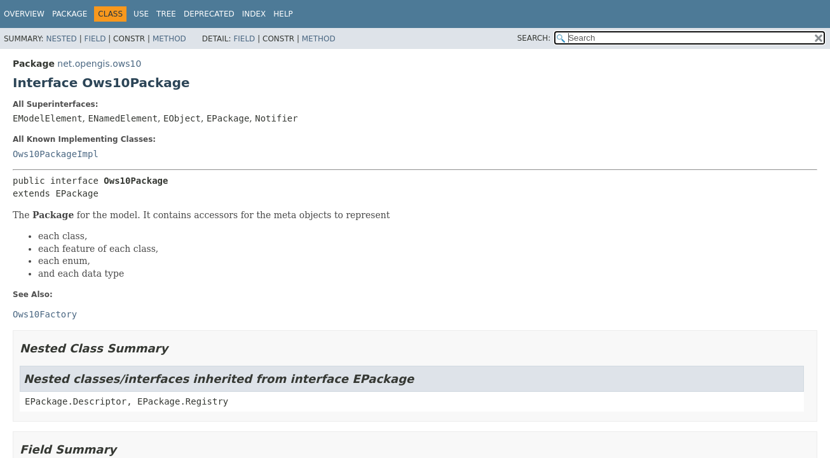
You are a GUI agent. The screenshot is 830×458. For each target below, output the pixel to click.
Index (254, 14)
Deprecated (209, 14)
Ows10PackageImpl (56, 154)
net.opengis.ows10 (99, 64)
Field (94, 38)
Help (283, 14)
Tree (166, 14)
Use (141, 14)
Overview (24, 14)
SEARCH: (534, 38)
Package (69, 14)
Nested (61, 38)
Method (169, 38)
